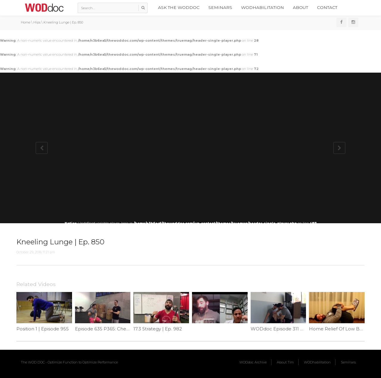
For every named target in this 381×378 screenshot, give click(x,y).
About (300, 7)
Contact (327, 7)
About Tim (285, 362)
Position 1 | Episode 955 (42, 329)
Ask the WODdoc (178, 7)
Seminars (220, 7)
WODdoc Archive (253, 362)
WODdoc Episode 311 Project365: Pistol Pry (299, 329)
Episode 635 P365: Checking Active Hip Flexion (127, 329)
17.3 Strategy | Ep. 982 (157, 329)
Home (25, 22)
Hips (36, 22)
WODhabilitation (262, 7)
